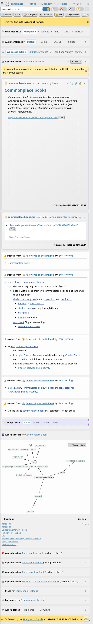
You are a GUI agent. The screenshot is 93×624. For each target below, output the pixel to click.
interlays (33, 391)
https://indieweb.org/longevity (34, 367)
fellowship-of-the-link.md (40, 255)
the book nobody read (25, 299)
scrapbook (18, 322)
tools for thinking (9, 544)
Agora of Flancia (34, 619)
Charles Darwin (73, 355)
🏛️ (24, 619)
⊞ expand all (46, 15)
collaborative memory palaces (14, 530)
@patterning (66, 255)
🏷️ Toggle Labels (77, 445)
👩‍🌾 (23, 255)
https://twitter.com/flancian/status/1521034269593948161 (48, 225)
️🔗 (75, 83)
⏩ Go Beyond (30, 15)
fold (61, 117)
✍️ (80, 83)
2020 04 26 (6, 524)
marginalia (23, 312)
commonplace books (19, 262)
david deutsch (37, 303)
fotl (3, 535)
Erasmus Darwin (32, 355)
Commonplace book (38, 51)
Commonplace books (27, 346)
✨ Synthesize (72, 15)
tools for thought (54, 387)
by (45, 256)
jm (16, 286)
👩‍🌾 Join (59, 15)
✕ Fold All (76, 62)
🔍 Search (6, 15)
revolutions (66, 299)
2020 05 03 (6, 527)
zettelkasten (14, 387)
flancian (13, 225)
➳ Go (17, 15)
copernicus (49, 299)
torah (21, 317)
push (12, 346)
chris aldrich (14, 282)
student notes (25, 308)
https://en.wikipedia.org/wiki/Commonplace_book (33, 117)
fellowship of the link (11, 533)
